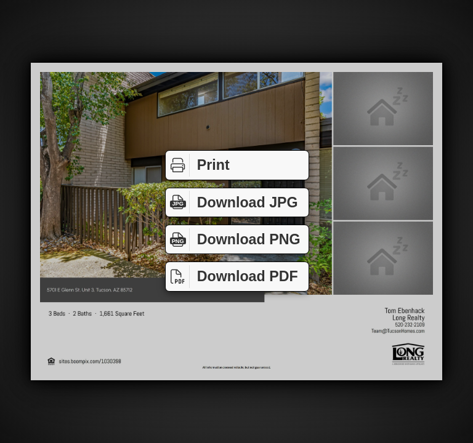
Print (198, 165)
